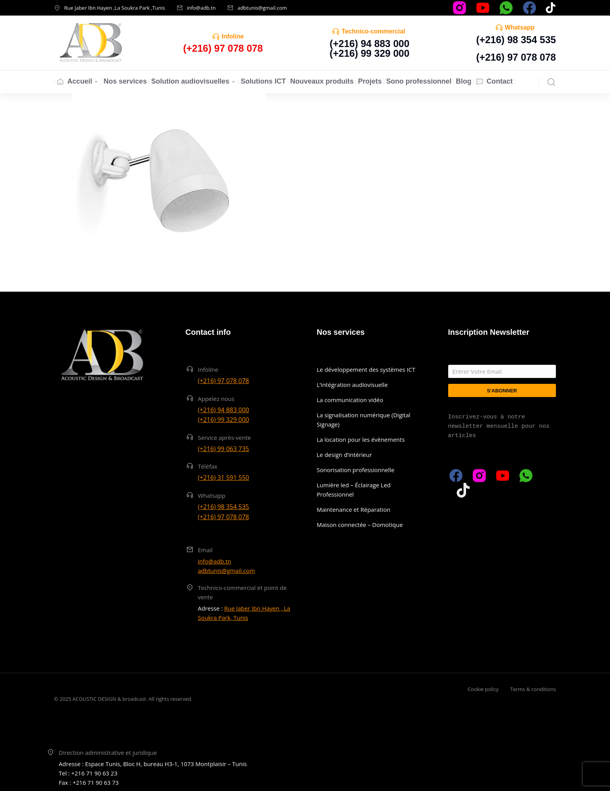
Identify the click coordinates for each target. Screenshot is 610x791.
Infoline (233, 36)
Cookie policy (483, 689)
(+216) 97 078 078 (516, 57)
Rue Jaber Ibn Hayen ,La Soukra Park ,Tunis (114, 7)
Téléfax (207, 466)
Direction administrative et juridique (108, 752)
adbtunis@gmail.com (262, 7)
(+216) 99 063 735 (223, 448)
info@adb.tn (201, 7)
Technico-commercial (373, 31)
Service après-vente (224, 437)
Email (205, 550)
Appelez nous (216, 398)
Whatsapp (520, 27)
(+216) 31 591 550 (223, 477)
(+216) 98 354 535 (516, 39)
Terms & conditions (533, 689)
